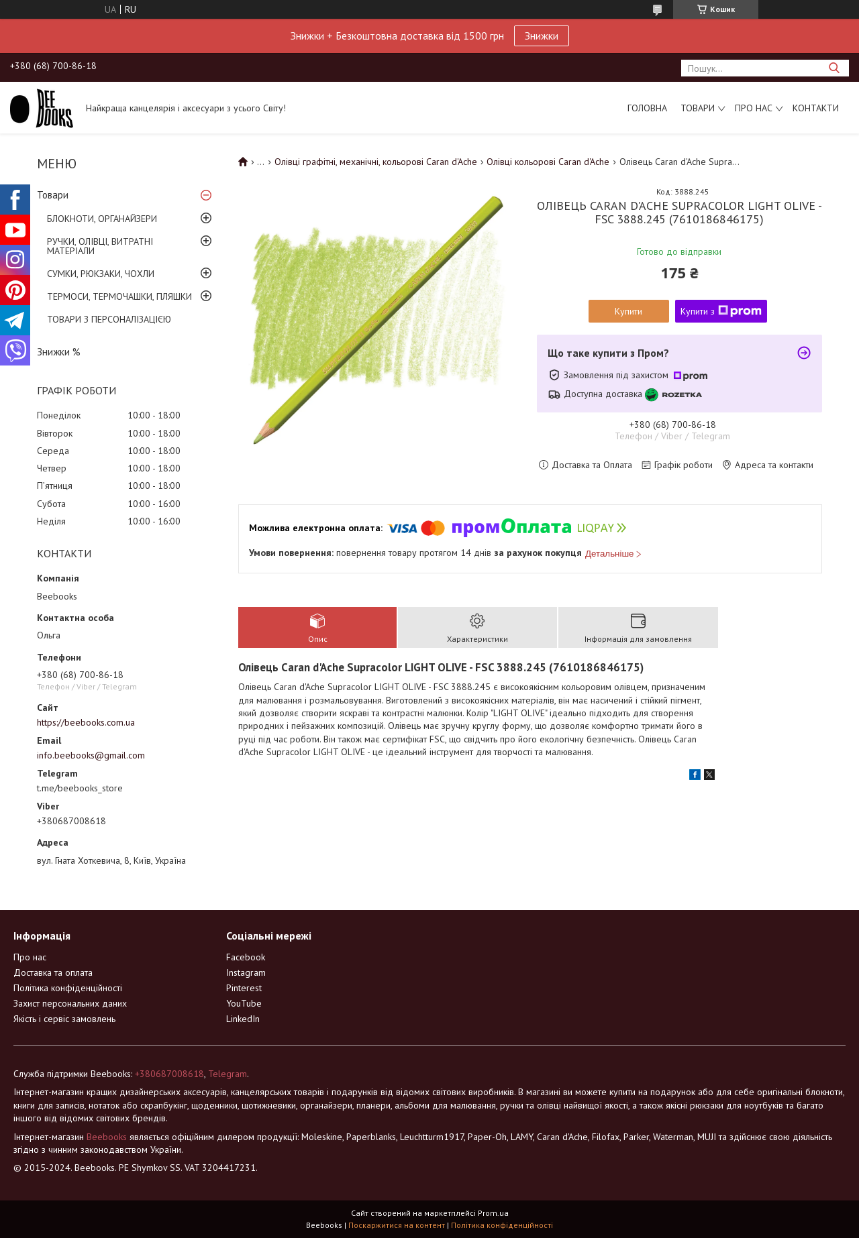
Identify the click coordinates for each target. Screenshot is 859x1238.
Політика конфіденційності (67, 988)
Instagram (246, 972)
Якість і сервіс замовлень (64, 1019)
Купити (628, 311)
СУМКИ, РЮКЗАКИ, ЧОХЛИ (100, 274)
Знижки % (59, 351)
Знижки (541, 35)
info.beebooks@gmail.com (91, 755)
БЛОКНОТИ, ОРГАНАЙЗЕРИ (102, 219)
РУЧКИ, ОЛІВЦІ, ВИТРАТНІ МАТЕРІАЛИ (100, 246)
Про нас (753, 108)
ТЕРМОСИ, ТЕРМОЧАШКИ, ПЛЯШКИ (119, 296)
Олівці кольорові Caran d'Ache (548, 161)
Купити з (721, 311)
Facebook (245, 957)
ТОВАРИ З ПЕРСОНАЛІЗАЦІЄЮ (109, 319)
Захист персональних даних (70, 1003)
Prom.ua (493, 1213)
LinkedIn (243, 1019)
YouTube (244, 1003)
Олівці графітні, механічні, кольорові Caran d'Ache (375, 161)
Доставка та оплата (53, 972)
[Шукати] (834, 68)
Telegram (227, 1074)
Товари (697, 108)
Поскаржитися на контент (396, 1225)
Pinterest (244, 988)
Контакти (816, 108)
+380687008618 (169, 1074)
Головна (647, 108)
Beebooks (107, 1137)
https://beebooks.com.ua (86, 722)
